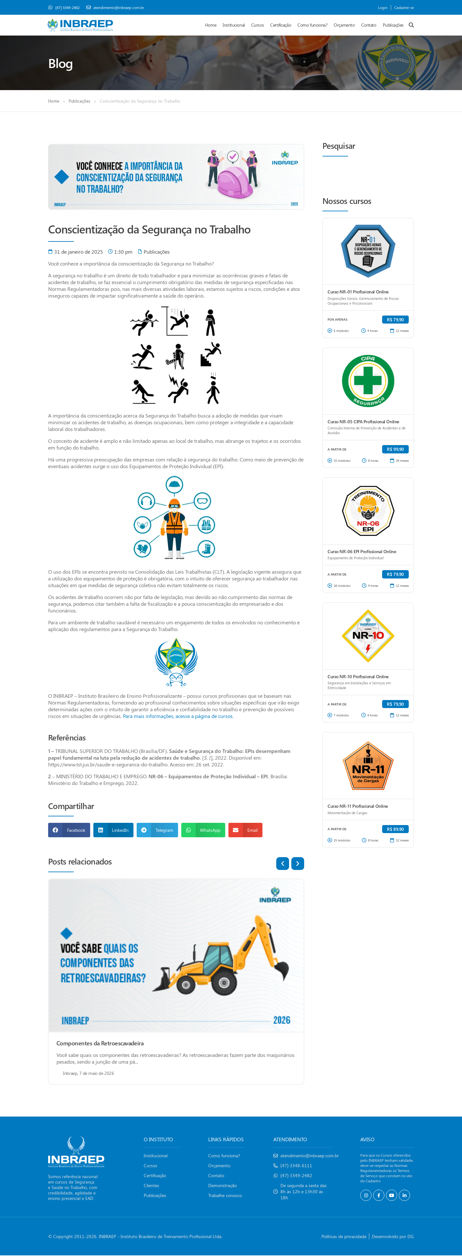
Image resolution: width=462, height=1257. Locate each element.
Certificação (280, 25)
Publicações (393, 25)
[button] (69, 831)
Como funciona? (312, 25)
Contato (368, 25)
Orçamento (344, 25)
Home (210, 25)
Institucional (234, 25)
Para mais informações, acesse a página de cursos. (178, 717)
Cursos (257, 25)
